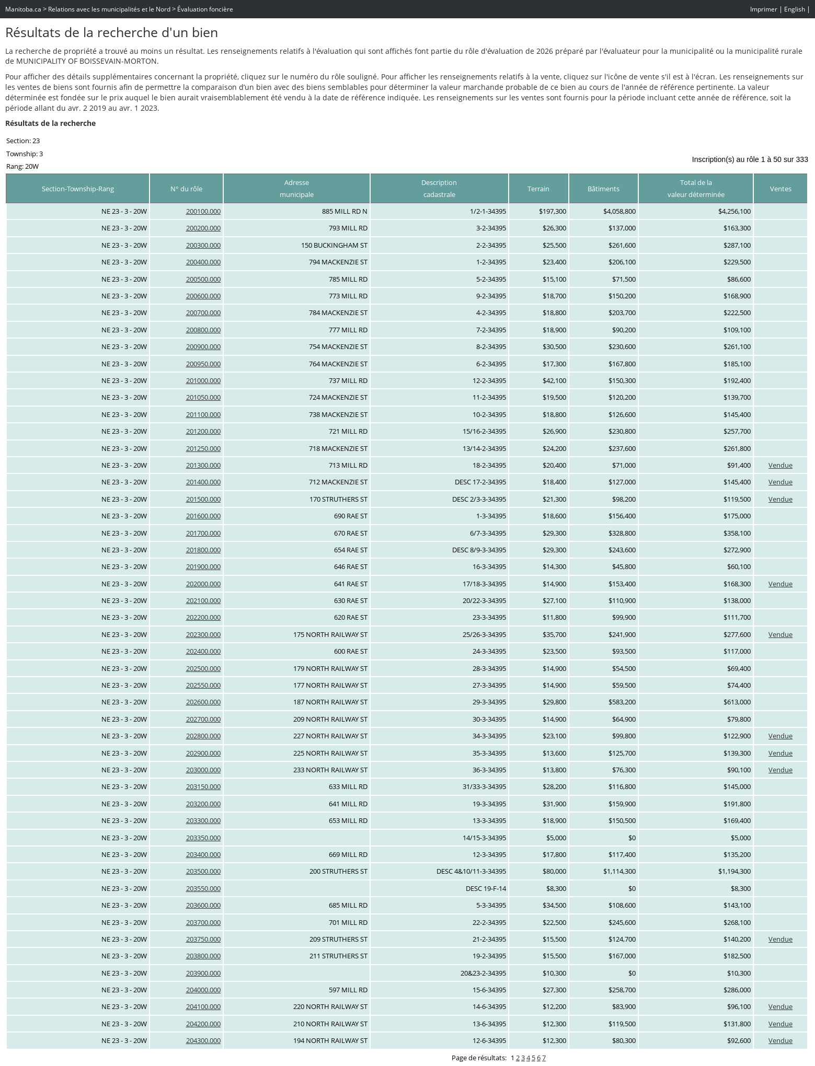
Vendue (780, 465)
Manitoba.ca (23, 9)
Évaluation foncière (205, 9)
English (794, 9)
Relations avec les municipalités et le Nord (109, 9)
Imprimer (763, 9)
